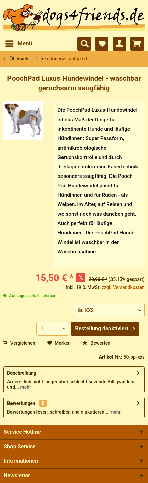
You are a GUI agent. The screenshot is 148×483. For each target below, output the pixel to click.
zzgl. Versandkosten (123, 287)
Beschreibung (21, 373)
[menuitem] (18, 44)
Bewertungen (21, 403)
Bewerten (96, 343)
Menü (18, 42)
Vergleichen (19, 343)
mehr (25, 387)
